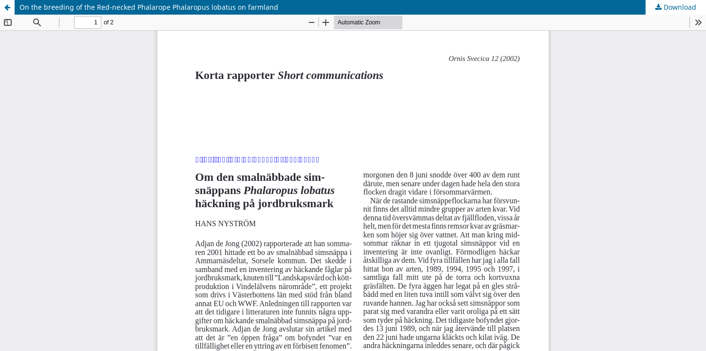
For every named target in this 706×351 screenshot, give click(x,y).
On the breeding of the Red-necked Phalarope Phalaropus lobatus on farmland (148, 7)
